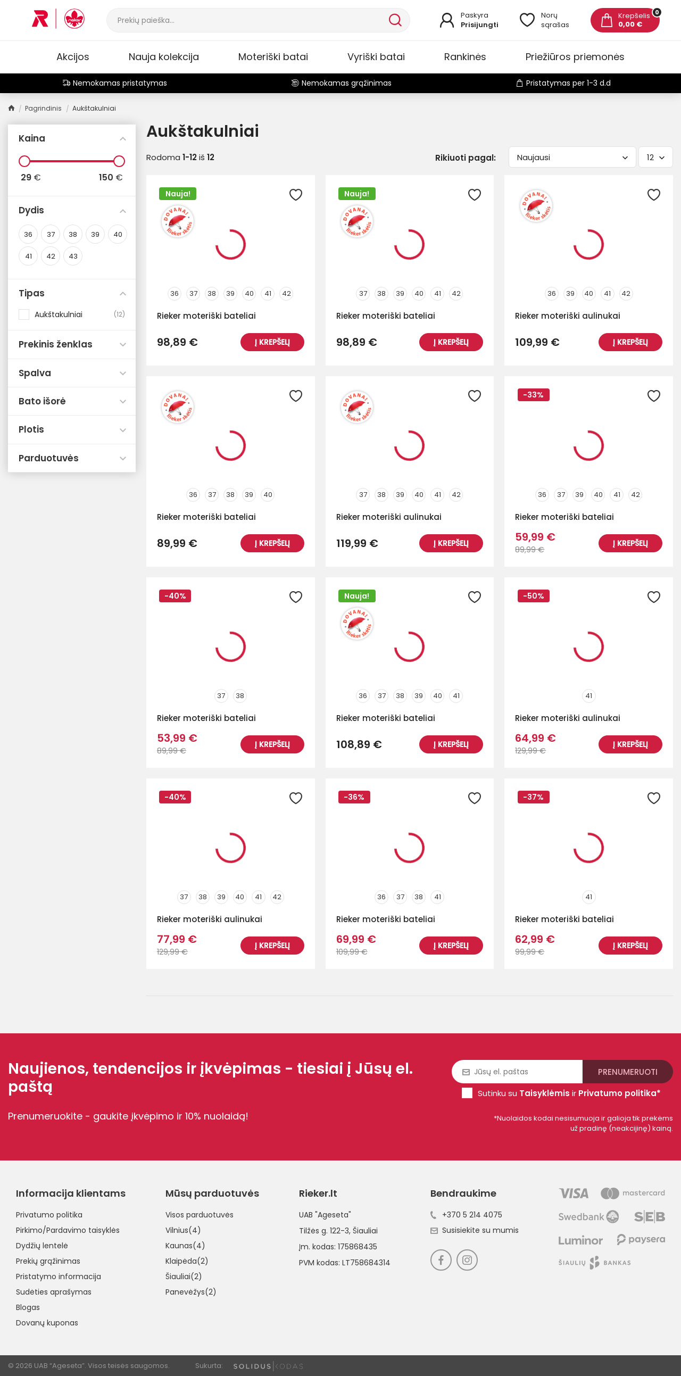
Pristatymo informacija (58, 1276)
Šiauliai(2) (183, 1276)
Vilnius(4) (183, 1230)
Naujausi (572, 157)
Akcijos (72, 56)
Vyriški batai (376, 56)
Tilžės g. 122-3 (324, 1230)
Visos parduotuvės (199, 1214)
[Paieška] (246, 20)
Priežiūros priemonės (575, 56)
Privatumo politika (49, 1214)
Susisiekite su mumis (474, 1230)
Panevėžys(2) (191, 1292)
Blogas (28, 1307)
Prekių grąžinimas (48, 1261)
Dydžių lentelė (42, 1245)
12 (656, 157)
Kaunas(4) (185, 1245)
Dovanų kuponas (47, 1322)
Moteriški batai (273, 56)
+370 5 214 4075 (466, 1214)
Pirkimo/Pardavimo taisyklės (68, 1230)
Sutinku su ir (569, 1093)
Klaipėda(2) (187, 1261)
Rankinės (465, 56)
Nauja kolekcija (164, 56)
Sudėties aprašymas (54, 1292)
